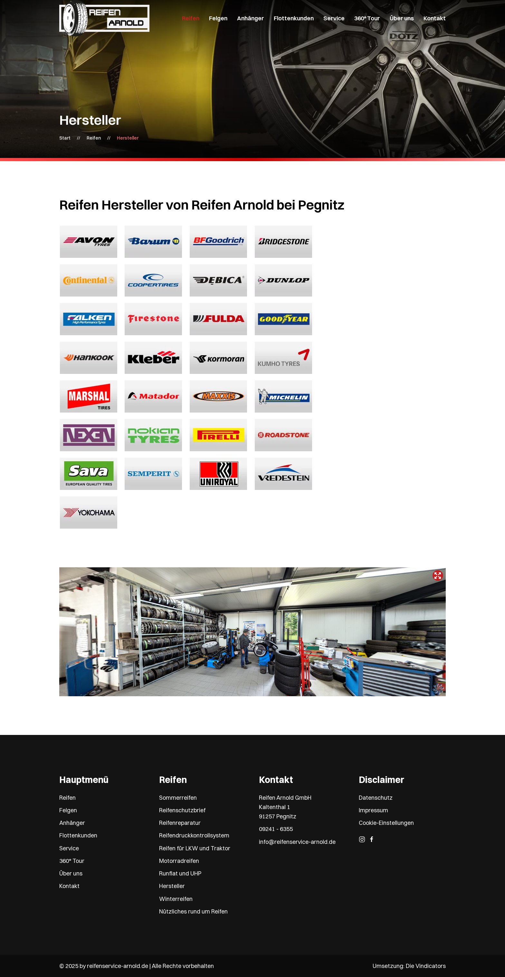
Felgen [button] (218, 18)
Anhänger (72, 822)
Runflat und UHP (180, 873)
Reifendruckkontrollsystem (194, 835)
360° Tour (367, 18)
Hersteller (172, 886)
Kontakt (435, 18)
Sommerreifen (178, 797)
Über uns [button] (402, 18)
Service (69, 848)
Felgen (68, 810)
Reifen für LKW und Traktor (194, 848)
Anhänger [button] (250, 18)
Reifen (67, 797)
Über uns (70, 873)
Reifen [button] (190, 18)
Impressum (373, 810)
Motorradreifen (179, 861)
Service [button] (334, 18)
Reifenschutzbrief (182, 810)
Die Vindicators (426, 966)
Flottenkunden (294, 18)
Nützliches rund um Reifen (193, 911)
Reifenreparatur (180, 822)
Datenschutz (376, 797)
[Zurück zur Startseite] (104, 18)
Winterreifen (176, 899)
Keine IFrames (252, 631)
